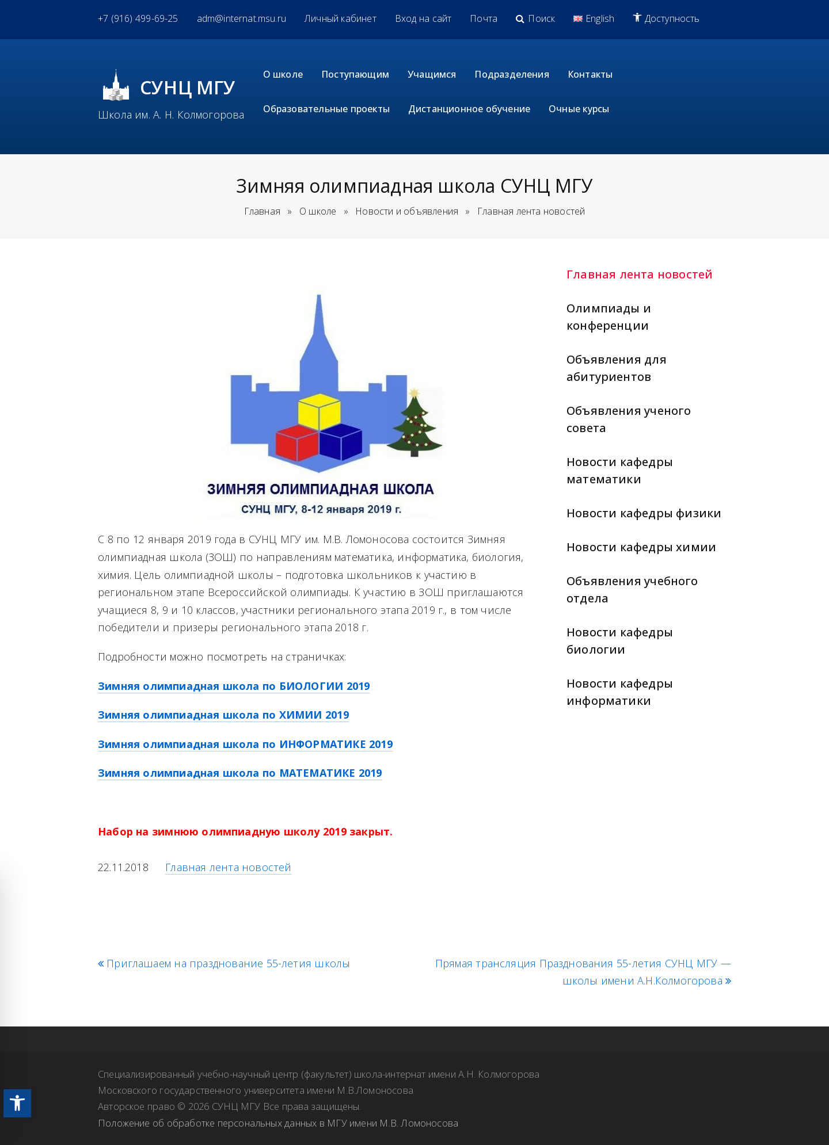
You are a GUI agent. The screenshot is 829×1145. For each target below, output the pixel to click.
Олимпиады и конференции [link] (608, 316)
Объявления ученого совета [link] (628, 419)
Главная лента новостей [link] (639, 274)
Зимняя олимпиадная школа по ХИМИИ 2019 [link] (223, 715)
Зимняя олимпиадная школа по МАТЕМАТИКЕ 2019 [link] (240, 773)
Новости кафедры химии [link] (641, 547)
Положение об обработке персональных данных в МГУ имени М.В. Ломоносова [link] (278, 1122)
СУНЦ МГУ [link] (188, 87)
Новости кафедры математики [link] (619, 470)
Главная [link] (262, 211)
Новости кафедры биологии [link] (619, 640)
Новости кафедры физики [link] (643, 513)
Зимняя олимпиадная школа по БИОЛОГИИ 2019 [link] (234, 686)
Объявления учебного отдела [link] (632, 589)
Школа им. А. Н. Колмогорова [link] (171, 114)
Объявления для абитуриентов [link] (616, 368)
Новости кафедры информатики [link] (619, 691)
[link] (17, 1103)
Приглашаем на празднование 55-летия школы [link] (224, 963)
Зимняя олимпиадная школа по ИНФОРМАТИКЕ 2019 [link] (245, 744)
